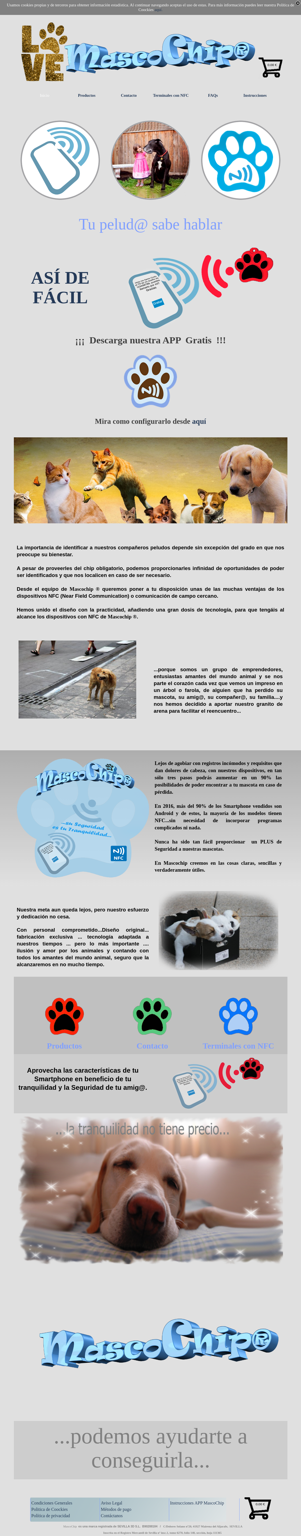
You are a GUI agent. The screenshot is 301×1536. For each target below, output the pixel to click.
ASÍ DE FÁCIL (60, 287)
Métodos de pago (116, 1509)
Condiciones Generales (51, 1503)
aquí (199, 421)
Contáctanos (112, 1515)
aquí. (159, 9)
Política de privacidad (50, 1515)
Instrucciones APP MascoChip (197, 1503)
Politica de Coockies (49, 1509)
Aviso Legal (111, 1503)
